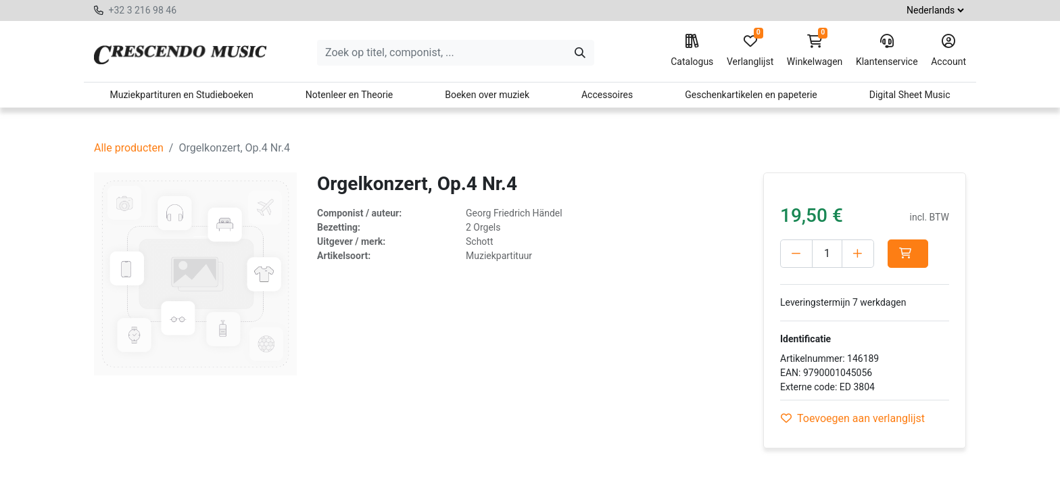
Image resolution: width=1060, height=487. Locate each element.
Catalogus (692, 50)
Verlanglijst (750, 50)
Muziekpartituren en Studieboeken (181, 94)
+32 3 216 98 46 (142, 10)
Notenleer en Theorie (349, 94)
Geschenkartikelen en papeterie (751, 94)
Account (948, 50)
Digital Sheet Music (909, 94)
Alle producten (129, 147)
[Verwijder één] (796, 253)
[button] (908, 253)
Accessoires (607, 94)
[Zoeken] (580, 53)
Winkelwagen (815, 50)
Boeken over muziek (487, 94)
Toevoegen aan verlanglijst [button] (853, 418)
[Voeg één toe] (858, 253)
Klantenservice (887, 50)
